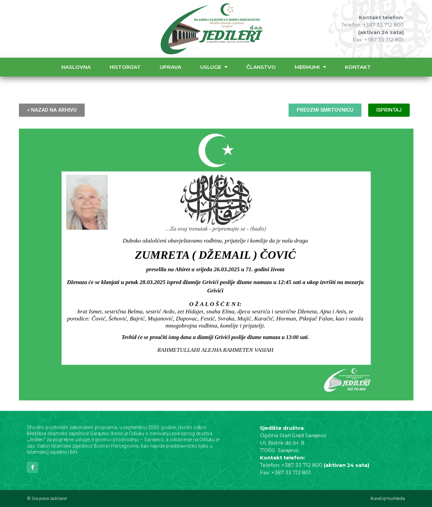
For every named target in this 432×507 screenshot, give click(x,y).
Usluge (213, 67)
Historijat (125, 67)
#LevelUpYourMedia (387, 498)
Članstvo (261, 67)
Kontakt (358, 67)
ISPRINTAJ (389, 110)
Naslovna (76, 67)
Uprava (170, 67)
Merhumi (310, 67)
